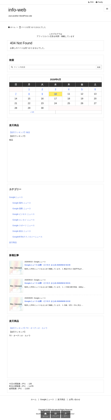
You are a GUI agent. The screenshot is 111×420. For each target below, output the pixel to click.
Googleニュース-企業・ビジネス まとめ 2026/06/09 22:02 (47, 301)
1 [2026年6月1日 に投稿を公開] (29, 89)
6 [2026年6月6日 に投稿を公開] (95, 89)
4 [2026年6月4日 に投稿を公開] (68, 89)
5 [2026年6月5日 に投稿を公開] (82, 89)
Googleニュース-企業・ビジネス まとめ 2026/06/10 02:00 (47, 265)
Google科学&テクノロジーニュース (27, 237)
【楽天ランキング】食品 (19, 132)
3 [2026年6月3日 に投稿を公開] (55, 89)
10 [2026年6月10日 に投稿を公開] (55, 94)
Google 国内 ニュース (21, 203)
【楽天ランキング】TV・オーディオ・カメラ (28, 328)
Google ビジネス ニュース (23, 214)
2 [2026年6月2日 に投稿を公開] (42, 89)
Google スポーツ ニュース (23, 225)
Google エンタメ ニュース (23, 220)
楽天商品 (13, 242)
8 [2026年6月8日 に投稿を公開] (29, 94)
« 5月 (32, 112)
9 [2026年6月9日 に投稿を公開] (42, 94)
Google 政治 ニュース (21, 231)
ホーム (12, 27)
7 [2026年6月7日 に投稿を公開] (15, 94)
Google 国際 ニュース (21, 208)
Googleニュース (16, 197)
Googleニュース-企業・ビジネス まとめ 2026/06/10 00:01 (47, 283)
